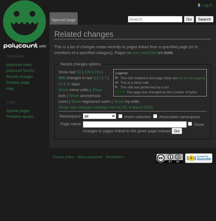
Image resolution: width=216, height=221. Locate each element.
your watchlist (144, 52)
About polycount (90, 157)
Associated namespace (179, 116)
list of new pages (191, 78)
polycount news (19, 65)
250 (97, 72)
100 (87, 72)
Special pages (17, 111)
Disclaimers (115, 157)
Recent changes (19, 77)
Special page (63, 19)
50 (79, 72)
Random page (17, 82)
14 (61, 84)
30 (68, 84)
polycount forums (20, 70)
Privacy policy (63, 157)
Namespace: (70, 116)
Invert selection (137, 116)
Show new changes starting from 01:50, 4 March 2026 (106, 107)
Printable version (20, 116)
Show (63, 89)
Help (10, 89)
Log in (207, 5)
